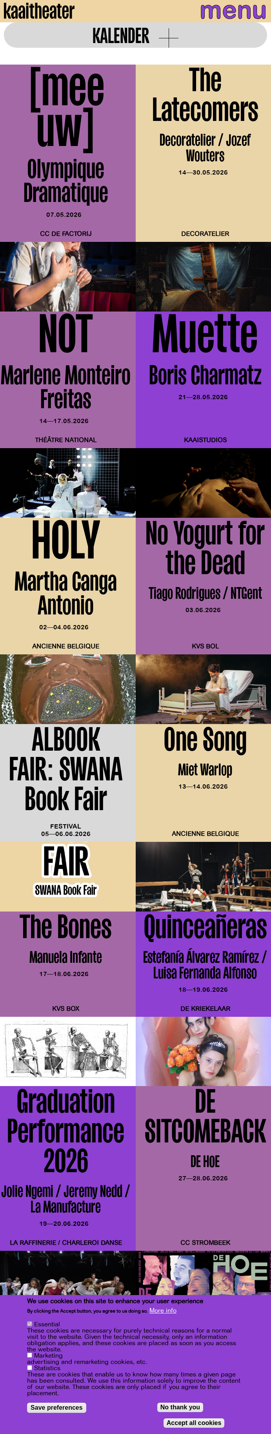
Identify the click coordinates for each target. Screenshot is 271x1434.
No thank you (180, 1407)
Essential (47, 1324)
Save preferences (57, 1407)
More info (162, 1311)
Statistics (47, 1368)
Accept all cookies (194, 1423)
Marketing (48, 1356)
